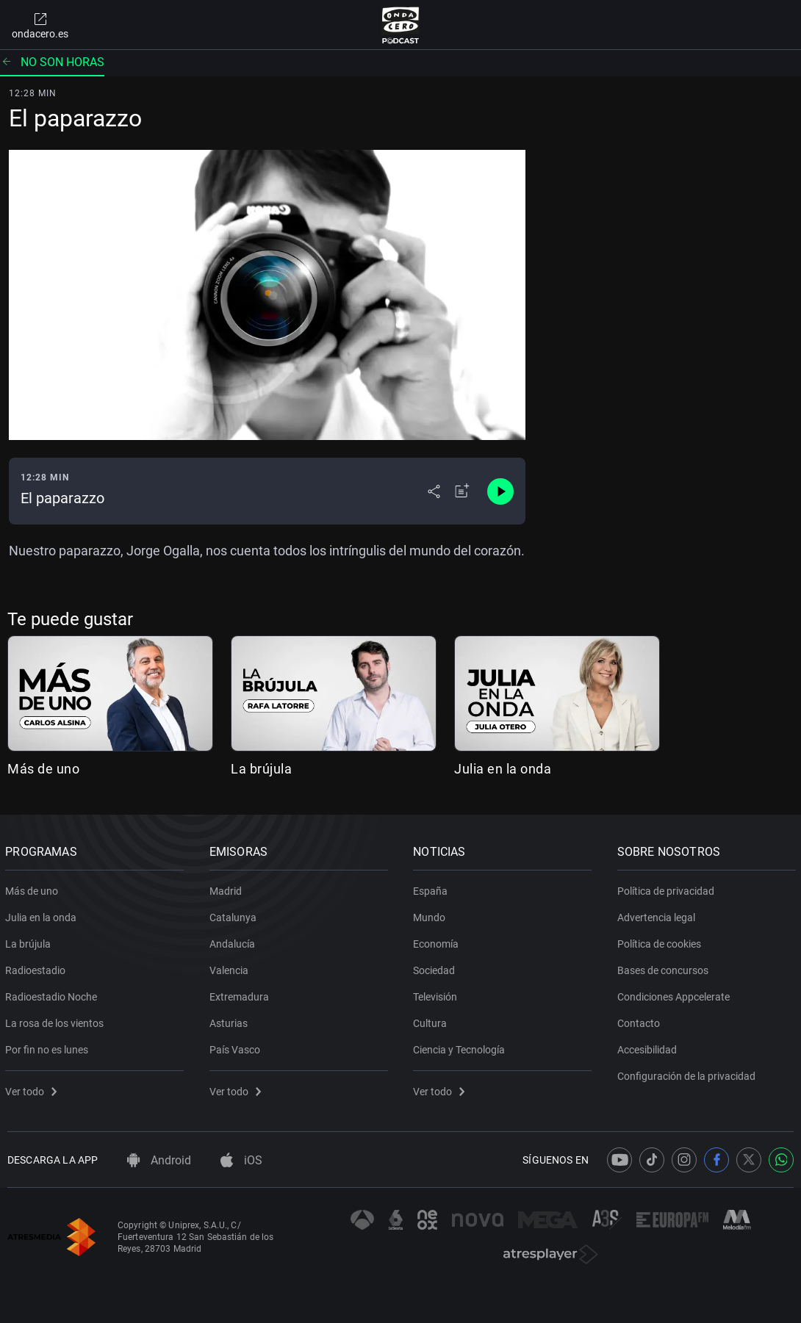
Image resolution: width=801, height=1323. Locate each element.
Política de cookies (661, 941)
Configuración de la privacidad (688, 1073)
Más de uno (43, 768)
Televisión (437, 994)
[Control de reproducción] (500, 491)
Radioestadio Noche (53, 994)
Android (159, 1160)
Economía (438, 941)
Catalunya (235, 914)
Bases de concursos (665, 967)
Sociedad (436, 967)
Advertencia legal (658, 914)
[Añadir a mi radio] (462, 491)
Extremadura (241, 994)
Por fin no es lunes (48, 1047)
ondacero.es (40, 25)
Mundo (431, 914)
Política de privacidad (667, 888)
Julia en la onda (502, 768)
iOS (241, 1160)
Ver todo (33, 1089)
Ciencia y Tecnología (461, 1047)
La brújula (261, 768)
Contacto (640, 1020)
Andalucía (234, 941)
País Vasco (237, 1047)
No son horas (52, 62)
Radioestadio (37, 967)
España (432, 888)
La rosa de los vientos (56, 1020)
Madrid (228, 888)
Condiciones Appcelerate (675, 994)
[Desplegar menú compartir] (434, 491)
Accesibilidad (649, 1047)
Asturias (231, 1020)
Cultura (432, 1020)
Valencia (231, 967)
